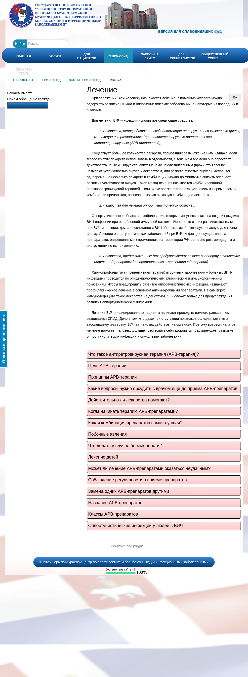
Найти (20, 44)
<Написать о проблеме (27, 105)
